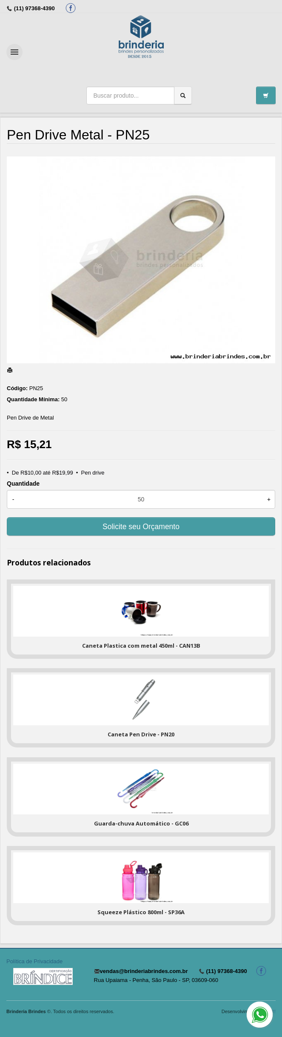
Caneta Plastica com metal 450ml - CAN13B (141, 645)
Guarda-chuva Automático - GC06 (141, 823)
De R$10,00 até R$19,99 (42, 472)
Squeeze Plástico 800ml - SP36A (141, 912)
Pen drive (93, 472)
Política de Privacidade (34, 961)
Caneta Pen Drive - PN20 (141, 734)
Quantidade (23, 483)
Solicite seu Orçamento (141, 526)
